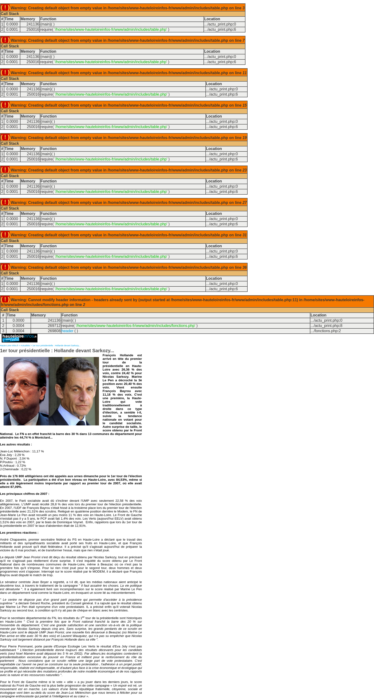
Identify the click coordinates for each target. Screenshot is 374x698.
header (67, 331)
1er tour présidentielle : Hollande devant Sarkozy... (56, 345)
